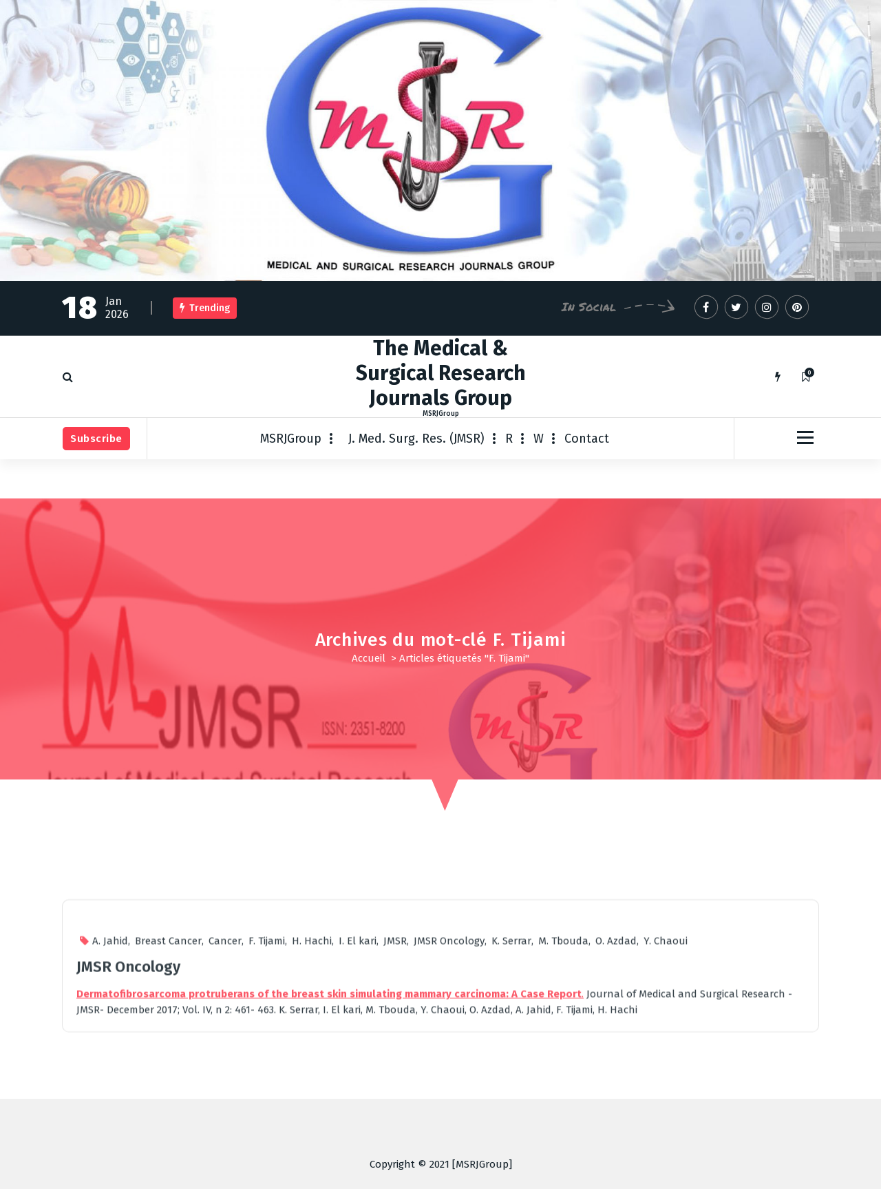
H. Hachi (312, 1104)
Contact (586, 438)
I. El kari (357, 1104)
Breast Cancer (168, 1104)
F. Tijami (266, 1104)
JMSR (395, 1104)
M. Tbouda (563, 1104)
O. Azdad (616, 1104)
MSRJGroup (290, 438)
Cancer (225, 1104)
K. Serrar (511, 1104)
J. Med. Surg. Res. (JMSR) (416, 438)
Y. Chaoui (666, 1104)
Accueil (368, 658)
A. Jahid (110, 1104)
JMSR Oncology (449, 1104)
